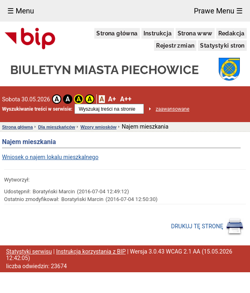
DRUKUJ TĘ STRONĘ (207, 227)
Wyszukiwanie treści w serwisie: (37, 109)
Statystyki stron (222, 45)
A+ (112, 99)
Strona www (195, 33)
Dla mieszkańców (56, 127)
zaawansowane (172, 109)
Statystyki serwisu (29, 251)
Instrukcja (157, 33)
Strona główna (116, 33)
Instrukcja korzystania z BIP (91, 251)
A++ (125, 99)
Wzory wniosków (98, 127)
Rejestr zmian (175, 45)
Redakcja (231, 33)
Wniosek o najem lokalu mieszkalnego (50, 157)
